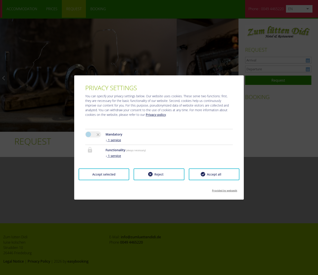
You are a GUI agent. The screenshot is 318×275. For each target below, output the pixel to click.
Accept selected (103, 174)
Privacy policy (156, 115)
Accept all (214, 174)
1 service (113, 140)
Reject (158, 174)
